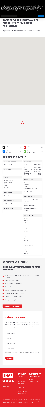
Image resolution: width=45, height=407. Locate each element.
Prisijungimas (21, 383)
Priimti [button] (41, 15)
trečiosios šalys (20, 6)
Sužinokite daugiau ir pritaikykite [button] (9, 15)
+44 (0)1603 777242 (33, 381)
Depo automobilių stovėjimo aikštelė (22, 394)
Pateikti (9, 358)
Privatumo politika (30, 352)
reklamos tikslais (32, 8)
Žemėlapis (20, 376)
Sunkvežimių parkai (22, 391)
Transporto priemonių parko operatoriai (21, 387)
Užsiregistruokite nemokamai (12, 306)
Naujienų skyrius (21, 378)
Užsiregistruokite (21, 381)
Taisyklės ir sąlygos (7, 384)
